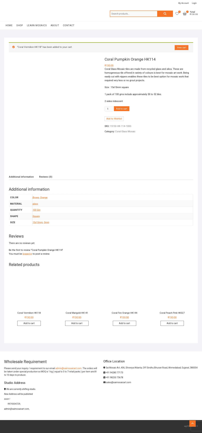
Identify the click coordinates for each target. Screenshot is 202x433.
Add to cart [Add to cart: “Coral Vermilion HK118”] (29, 323)
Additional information (21, 176)
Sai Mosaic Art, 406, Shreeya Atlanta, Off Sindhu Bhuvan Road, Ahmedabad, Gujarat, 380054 (150, 367)
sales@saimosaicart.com (117, 382)
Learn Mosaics (37, 25)
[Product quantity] (109, 109)
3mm (46, 222)
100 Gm (37, 210)
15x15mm (38, 222)
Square (36, 216)
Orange (44, 197)
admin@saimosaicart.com (68, 368)
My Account (183, 3)
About (55, 25)
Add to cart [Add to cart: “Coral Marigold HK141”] (76, 323)
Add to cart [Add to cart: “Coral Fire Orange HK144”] (124, 323)
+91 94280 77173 (113, 372)
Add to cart (121, 109)
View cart (181, 47)
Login (194, 3)
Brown (36, 197)
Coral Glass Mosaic (125, 131)
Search (165, 14)
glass (35, 203)
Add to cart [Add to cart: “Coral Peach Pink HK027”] (172, 323)
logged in (27, 253)
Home (9, 25)
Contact (69, 25)
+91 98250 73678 (113, 377)
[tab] (21, 177)
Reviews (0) (45, 176)
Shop (19, 25)
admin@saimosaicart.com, (17, 409)
